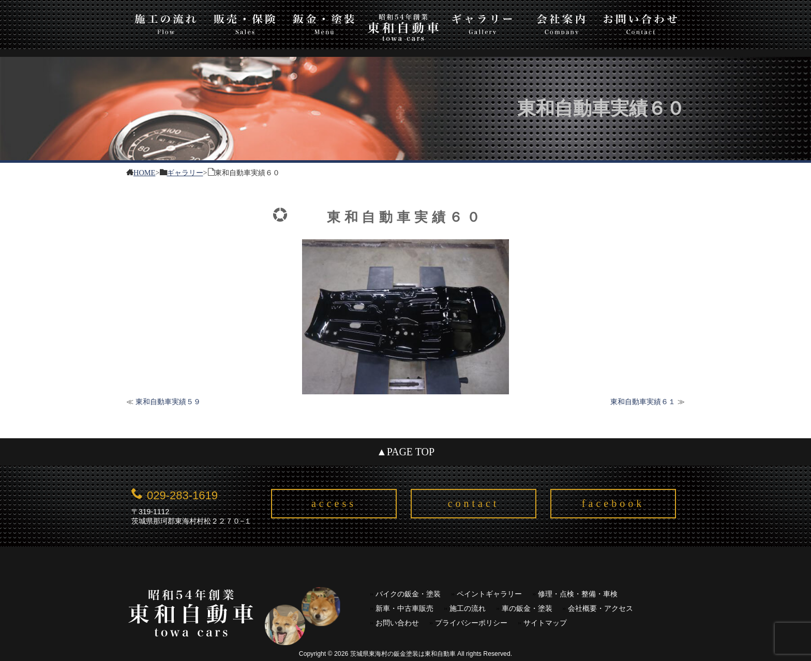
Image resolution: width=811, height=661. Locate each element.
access (333, 503)
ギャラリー (482, 22)
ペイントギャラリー (489, 594)
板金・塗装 (324, 22)
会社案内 (561, 22)
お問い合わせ (640, 22)
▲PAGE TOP (405, 451)
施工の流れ (165, 22)
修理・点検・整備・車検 (578, 594)
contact (474, 503)
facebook (613, 503)
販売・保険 (244, 22)
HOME (144, 172)
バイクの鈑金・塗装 (408, 594)
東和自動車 (403, 27)
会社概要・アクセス (600, 608)
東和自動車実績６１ (642, 401)
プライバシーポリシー (471, 623)
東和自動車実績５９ (168, 401)
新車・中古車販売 (404, 608)
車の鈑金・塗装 (527, 608)
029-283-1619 (182, 495)
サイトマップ (545, 623)
